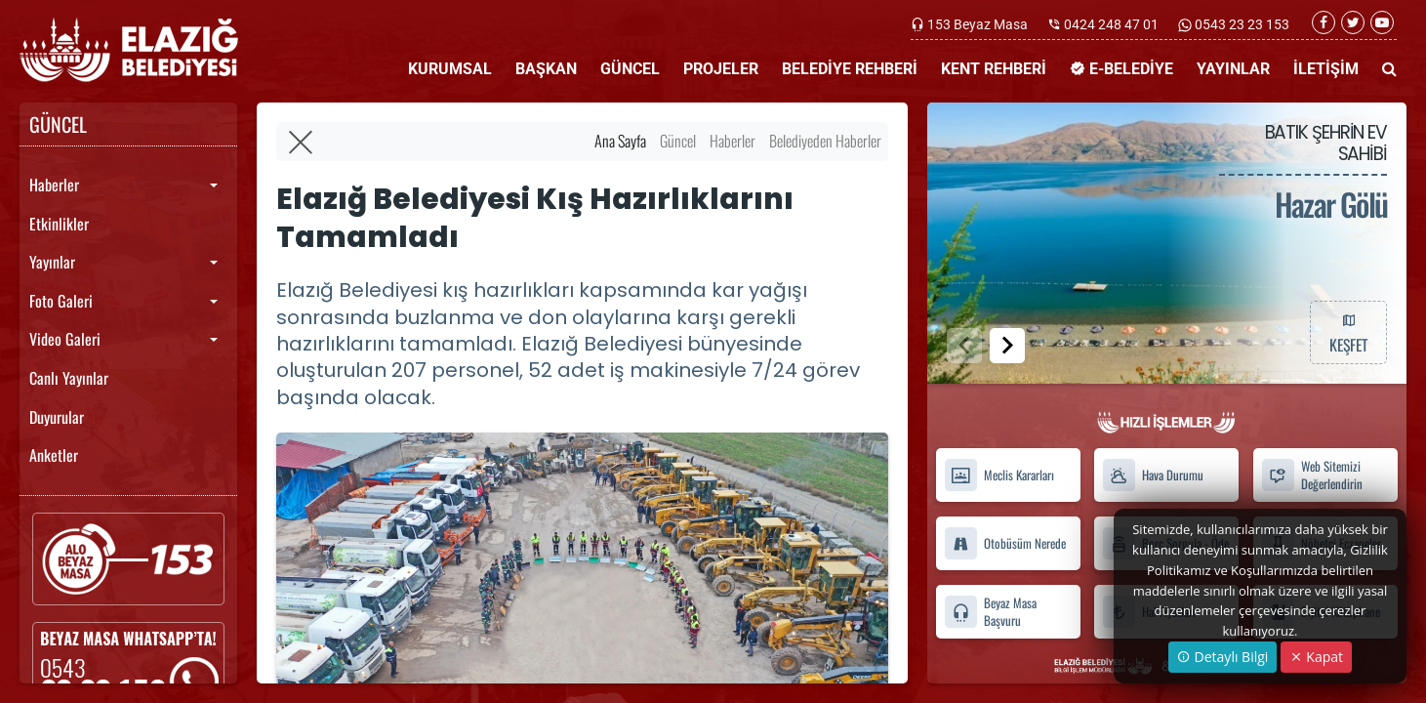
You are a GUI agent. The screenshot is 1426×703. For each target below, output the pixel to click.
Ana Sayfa (620, 140)
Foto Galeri (61, 300)
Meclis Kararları (999, 475)
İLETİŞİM (1326, 69)
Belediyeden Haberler (825, 140)
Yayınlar (52, 261)
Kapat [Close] (1316, 656)
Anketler (53, 455)
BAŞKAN (546, 69)
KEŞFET (1347, 332)
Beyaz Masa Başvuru (990, 611)
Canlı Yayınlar (68, 378)
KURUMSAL (450, 69)
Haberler (54, 184)
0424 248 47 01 (1111, 24)
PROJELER (720, 69)
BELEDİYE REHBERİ (849, 69)
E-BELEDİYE (1121, 69)
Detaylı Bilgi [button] (1222, 656)
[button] (1007, 345)
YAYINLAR (1233, 69)
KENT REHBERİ (993, 69)
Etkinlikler (59, 223)
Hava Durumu (1152, 475)
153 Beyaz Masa (977, 24)
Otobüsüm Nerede (1005, 543)
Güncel (678, 140)
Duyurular (56, 417)
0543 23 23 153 (1240, 24)
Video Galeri (65, 339)
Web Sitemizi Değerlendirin (1312, 475)
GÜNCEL (630, 69)
